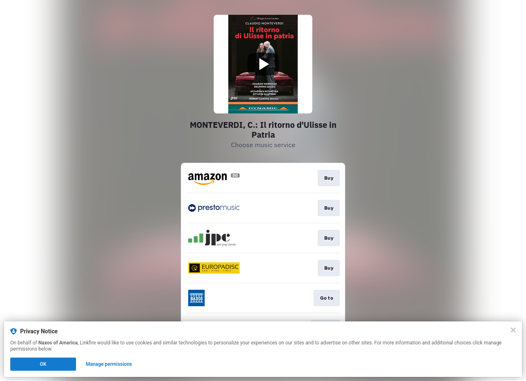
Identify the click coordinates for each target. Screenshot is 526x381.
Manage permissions (109, 364)
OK (43, 364)
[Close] (513, 330)
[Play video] (263, 64)
